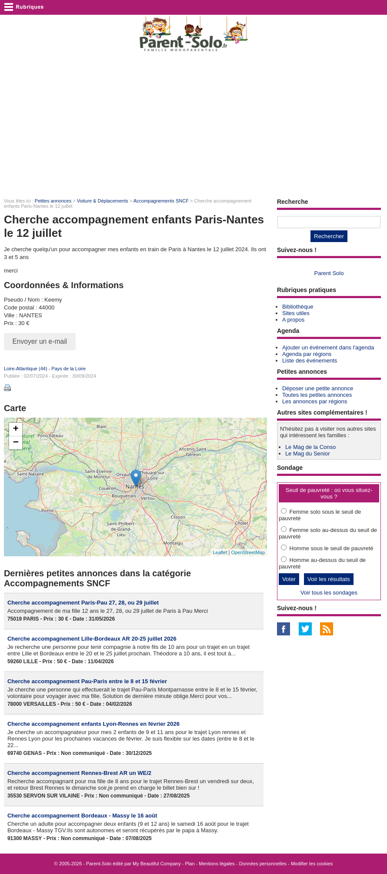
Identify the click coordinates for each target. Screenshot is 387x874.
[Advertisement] (193, 124)
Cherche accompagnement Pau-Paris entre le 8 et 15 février (87, 681)
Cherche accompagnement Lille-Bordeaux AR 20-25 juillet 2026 (92, 638)
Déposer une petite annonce (317, 388)
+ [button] (16, 429)
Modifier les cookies (312, 863)
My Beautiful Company (157, 863)
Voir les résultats (328, 579)
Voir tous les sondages (328, 592)
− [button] (16, 442)
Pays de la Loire (68, 368)
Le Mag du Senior (307, 453)
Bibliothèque (298, 306)
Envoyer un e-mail (39, 341)
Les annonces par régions (314, 401)
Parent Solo (329, 273)
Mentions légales (217, 863)
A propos (293, 319)
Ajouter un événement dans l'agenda (328, 347)
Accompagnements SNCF (161, 200)
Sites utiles (296, 313)
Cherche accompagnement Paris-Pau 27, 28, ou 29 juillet (83, 602)
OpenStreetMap (248, 552)
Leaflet (220, 552)
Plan (190, 863)
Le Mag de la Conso (310, 447)
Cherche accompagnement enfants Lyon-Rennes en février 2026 (93, 724)
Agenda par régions (306, 354)
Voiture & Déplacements (102, 200)
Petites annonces (53, 200)
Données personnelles (263, 863)
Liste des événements (309, 360)
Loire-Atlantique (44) (25, 368)
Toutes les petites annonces (317, 395)
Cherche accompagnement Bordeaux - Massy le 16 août (82, 815)
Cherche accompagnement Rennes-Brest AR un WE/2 (79, 773)
